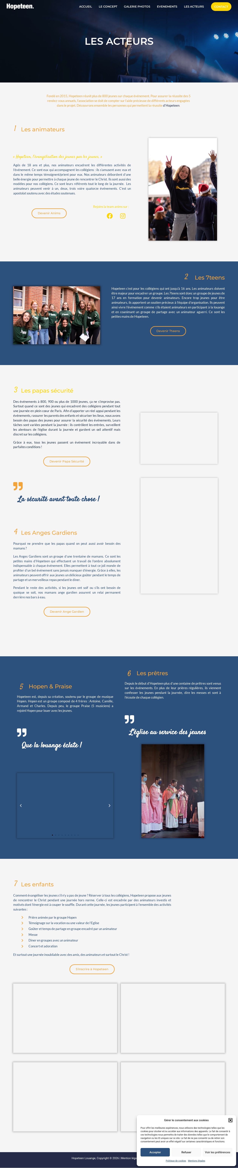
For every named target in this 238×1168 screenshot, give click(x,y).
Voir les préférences (217, 1152)
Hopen (21, 701)
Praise (85, 706)
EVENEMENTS (169, 6)
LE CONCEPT (112, 6)
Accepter (155, 1152)
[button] (230, 1120)
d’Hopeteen (171, 105)
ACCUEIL (90, 6)
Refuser (186, 1152)
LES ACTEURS (194, 6)
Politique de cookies (176, 1161)
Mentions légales (196, 1161)
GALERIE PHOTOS (140, 6)
